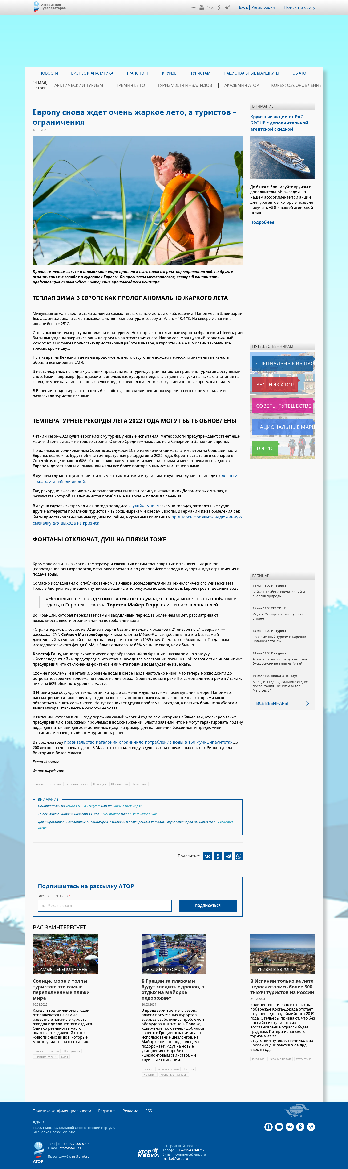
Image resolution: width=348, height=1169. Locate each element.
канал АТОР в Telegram (83, 800)
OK (220, 7)
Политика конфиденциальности (59, 1101)
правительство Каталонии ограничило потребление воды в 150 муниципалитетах (141, 736)
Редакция (99, 1101)
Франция (100, 778)
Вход (244, 7)
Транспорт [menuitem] (137, 73)
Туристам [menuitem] (200, 73)
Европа (40, 778)
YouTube (203, 7)
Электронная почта (53, 886)
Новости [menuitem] (48, 73)
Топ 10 (259, 444)
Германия (141, 778)
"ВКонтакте (110, 807)
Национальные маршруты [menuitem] (251, 73)
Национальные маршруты (277, 423)
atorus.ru (271, 1165)
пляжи (39, 1042)
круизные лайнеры (174, 1065)
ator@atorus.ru (72, 1138)
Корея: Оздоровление (292, 85)
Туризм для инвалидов (199, 85)
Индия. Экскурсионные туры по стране (279, 612)
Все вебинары (270, 699)
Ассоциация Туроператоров (53, 6)
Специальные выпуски (274, 359)
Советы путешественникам (278, 402)
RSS (137, 1101)
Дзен (195, 7)
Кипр (65, 1047)
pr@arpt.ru (81, 1146)
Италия (54, 1042)
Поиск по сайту (301, 7)
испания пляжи (78, 778)
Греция (190, 1059)
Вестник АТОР (265, 381)
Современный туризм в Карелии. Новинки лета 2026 (280, 635)
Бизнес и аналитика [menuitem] (92, 73)
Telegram (228, 7)
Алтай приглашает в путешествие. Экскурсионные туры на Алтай (281, 657)
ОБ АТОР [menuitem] (300, 73)
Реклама (120, 1101)
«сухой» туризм (142, 503)
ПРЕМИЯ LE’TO (153, 85)
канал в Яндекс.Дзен (129, 800)
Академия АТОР (246, 85)
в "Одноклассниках (142, 807)
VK (212, 7)
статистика (304, 1049)
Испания (56, 778)
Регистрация (265, 7)
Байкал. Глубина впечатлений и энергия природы (279, 590)
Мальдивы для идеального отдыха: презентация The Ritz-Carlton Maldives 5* (281, 682)
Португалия (72, 1042)
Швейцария (120, 778)
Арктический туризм (111, 85)
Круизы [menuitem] (170, 73)
